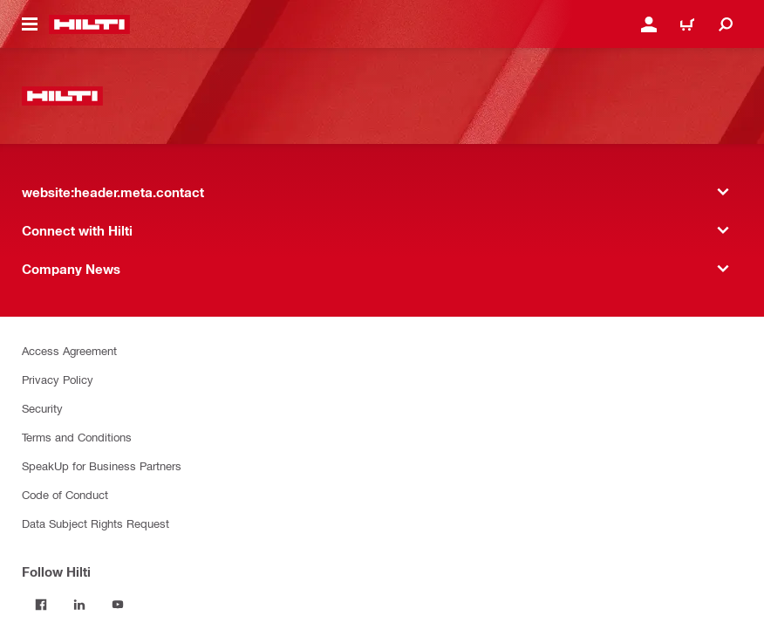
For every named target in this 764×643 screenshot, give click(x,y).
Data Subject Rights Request (95, 523)
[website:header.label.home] (89, 24)
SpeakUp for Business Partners (101, 465)
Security (42, 407)
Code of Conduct (65, 494)
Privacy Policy (57, 379)
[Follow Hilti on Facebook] (41, 604)
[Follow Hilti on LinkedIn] (79, 604)
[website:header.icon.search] (725, 24)
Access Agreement (69, 350)
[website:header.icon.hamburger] (29, 24)
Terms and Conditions (77, 436)
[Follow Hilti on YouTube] (118, 604)
